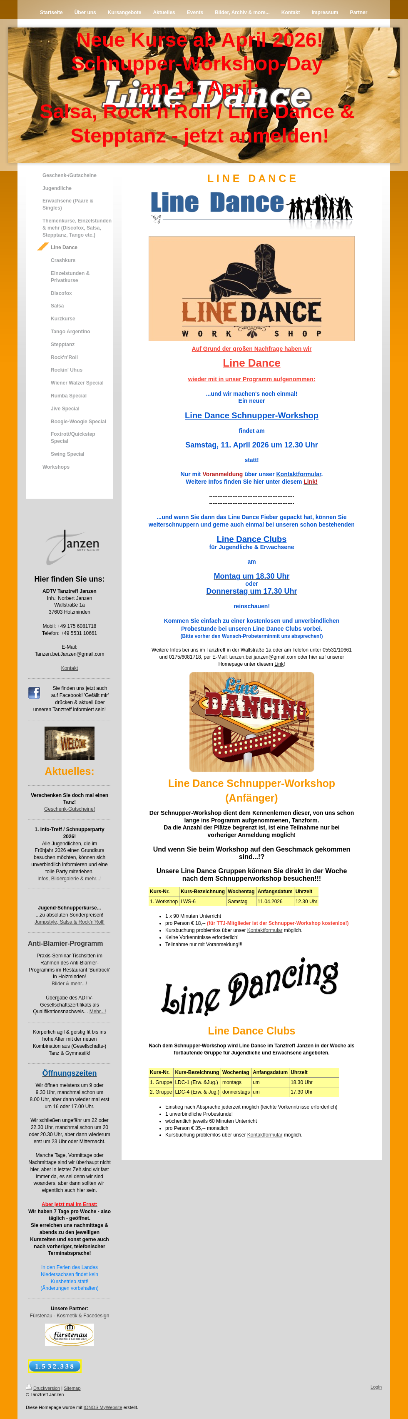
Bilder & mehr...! (69, 984)
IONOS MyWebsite (103, 1407)
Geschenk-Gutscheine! (69, 809)
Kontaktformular (265, 930)
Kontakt (69, 668)
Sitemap (72, 1388)
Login (376, 1386)
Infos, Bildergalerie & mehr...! (69, 879)
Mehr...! (98, 1011)
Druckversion (43, 1388)
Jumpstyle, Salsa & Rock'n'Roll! (69, 922)
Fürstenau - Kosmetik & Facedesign (69, 1316)
